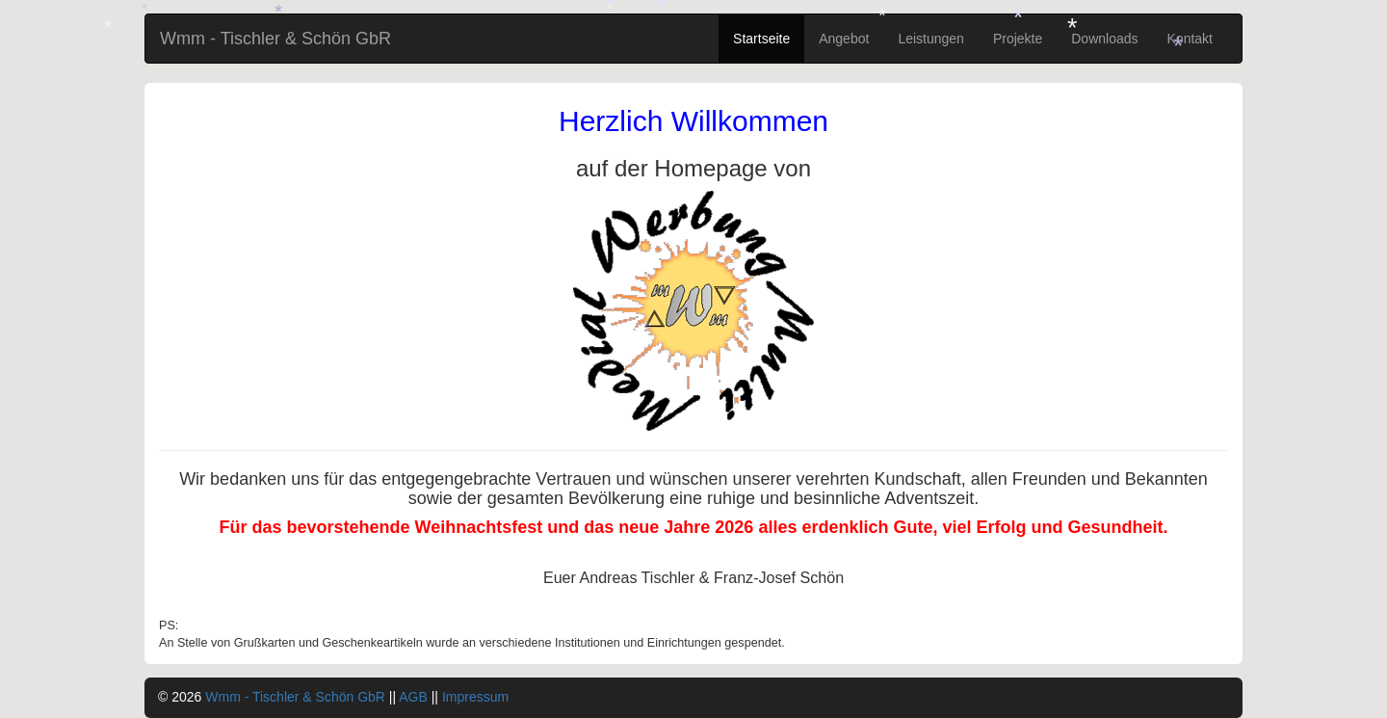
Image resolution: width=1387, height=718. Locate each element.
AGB (413, 697)
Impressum (475, 697)
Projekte (1017, 38)
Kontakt (1190, 38)
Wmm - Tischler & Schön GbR (275, 38)
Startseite (761, 38)
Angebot (844, 38)
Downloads (1104, 38)
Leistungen (931, 38)
